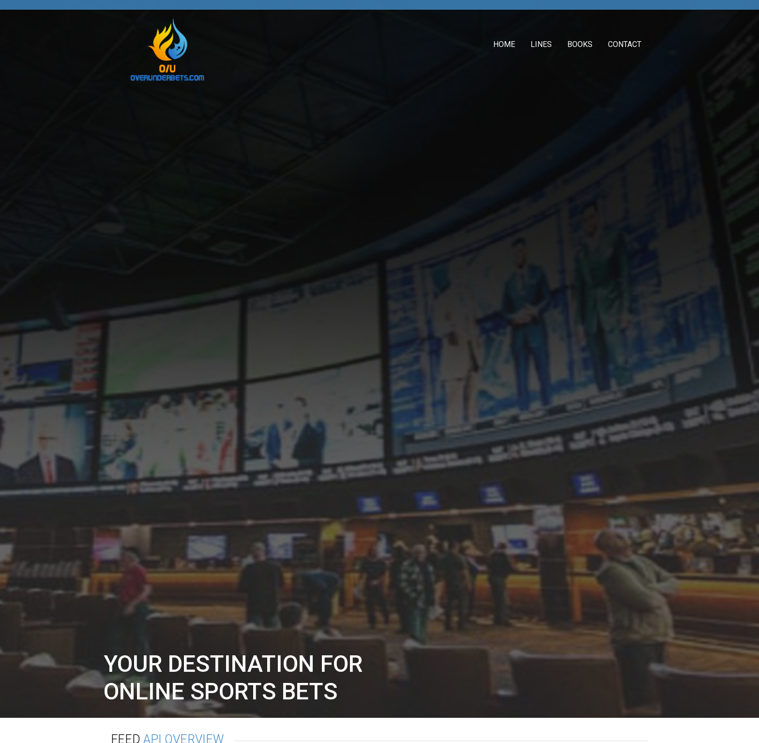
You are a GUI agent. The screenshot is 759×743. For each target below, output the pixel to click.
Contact (624, 44)
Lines (541, 44)
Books (579, 44)
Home (504, 44)
